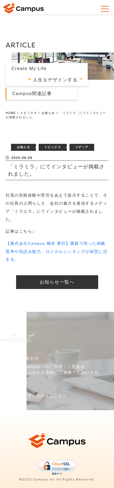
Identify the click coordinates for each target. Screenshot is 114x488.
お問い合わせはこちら (45, 395)
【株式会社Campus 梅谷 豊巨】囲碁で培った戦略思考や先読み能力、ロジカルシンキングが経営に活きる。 (56, 251)
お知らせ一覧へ (57, 282)
